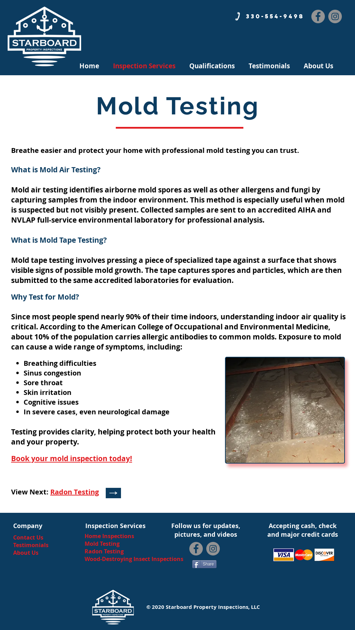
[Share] (204, 564)
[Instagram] (335, 16)
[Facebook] (318, 16)
